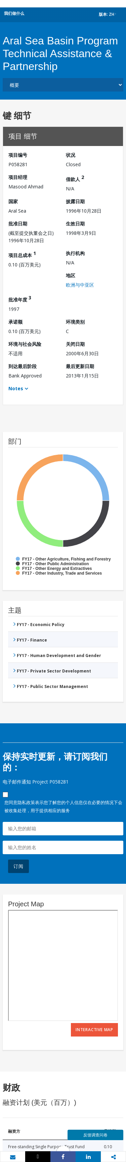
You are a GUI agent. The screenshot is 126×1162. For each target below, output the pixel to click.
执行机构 (75, 253)
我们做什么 (14, 13)
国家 (13, 201)
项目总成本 (22, 254)
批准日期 (17, 223)
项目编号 (17, 155)
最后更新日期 (80, 366)
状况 (70, 155)
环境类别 (75, 322)
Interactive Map (94, 1029)
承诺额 (15, 322)
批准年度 (19, 298)
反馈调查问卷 (95, 1135)
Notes (15, 388)
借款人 (75, 178)
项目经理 (17, 177)
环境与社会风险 (24, 344)
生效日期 (75, 223)
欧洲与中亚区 (80, 285)
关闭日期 (75, 344)
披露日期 (75, 201)
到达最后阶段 (22, 366)
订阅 (18, 866)
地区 (70, 275)
